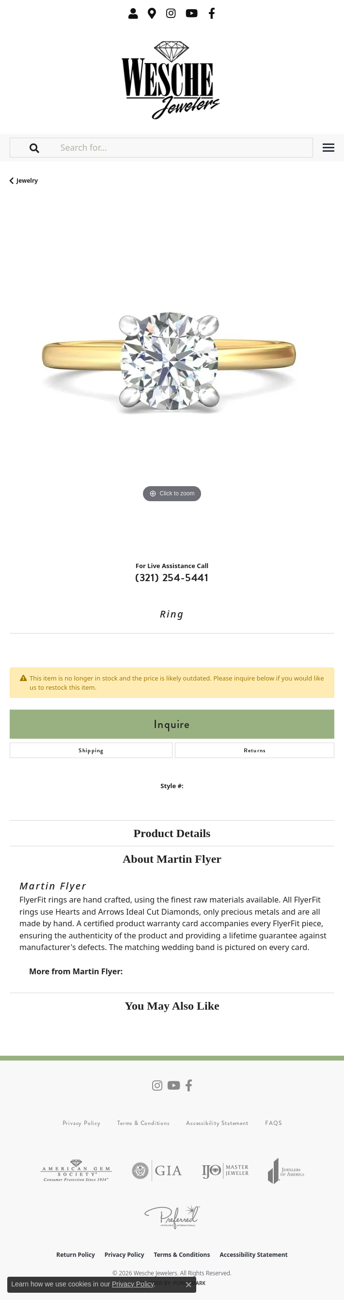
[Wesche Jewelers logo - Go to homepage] (172, 78)
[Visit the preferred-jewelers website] (172, 1217)
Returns (255, 750)
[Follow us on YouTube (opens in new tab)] (192, 13)
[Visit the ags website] (76, 1171)
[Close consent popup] (188, 1284)
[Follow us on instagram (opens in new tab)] (171, 13)
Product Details (172, 833)
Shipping (91, 750)
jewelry (27, 180)
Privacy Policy (82, 1123)
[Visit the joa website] (286, 1171)
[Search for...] (186, 147)
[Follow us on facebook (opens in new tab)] (211, 13)
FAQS (273, 1123)
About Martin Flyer (172, 859)
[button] (133, 13)
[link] (152, 13)
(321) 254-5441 (172, 578)
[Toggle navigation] (328, 147)
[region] (172, 376)
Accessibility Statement (217, 1123)
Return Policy (75, 1255)
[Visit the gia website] (157, 1171)
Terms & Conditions (143, 1123)
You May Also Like (172, 1005)
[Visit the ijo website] (225, 1171)
